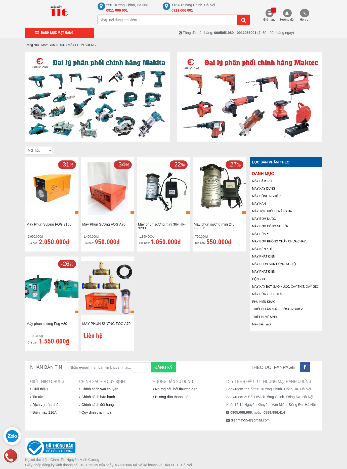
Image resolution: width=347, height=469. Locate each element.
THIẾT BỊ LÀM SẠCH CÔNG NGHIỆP (277, 309)
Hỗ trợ (304, 19)
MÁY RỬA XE (261, 234)
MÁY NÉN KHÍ (262, 249)
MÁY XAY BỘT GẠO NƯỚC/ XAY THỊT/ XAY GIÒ (285, 286)
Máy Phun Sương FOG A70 (103, 224)
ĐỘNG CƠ (259, 279)
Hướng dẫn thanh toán (172, 397)
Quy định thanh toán (96, 412)
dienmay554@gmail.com (250, 420)
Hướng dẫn (287, 19)
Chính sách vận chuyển (98, 389)
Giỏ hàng (269, 14)
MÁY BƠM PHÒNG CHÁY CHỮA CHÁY (279, 241)
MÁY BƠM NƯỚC (264, 219)
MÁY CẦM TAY (262, 181)
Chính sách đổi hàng (96, 405)
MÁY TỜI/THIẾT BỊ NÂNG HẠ (272, 211)
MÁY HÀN (259, 203)
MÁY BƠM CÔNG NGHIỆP (270, 226)
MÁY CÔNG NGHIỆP (266, 196)
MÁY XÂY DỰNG (263, 188)
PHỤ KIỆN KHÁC (264, 302)
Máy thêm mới (261, 324)
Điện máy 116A (43, 412)
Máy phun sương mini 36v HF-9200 (162, 226)
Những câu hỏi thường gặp (175, 389)
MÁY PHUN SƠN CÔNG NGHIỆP (274, 264)
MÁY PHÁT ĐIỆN (263, 256)
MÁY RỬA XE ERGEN (267, 294)
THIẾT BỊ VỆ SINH (264, 317)
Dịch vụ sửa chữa (45, 405)
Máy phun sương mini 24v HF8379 (214, 226)
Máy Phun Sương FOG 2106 (48, 224)
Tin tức (36, 397)
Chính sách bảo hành (97, 397)
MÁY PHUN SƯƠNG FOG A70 (106, 324)
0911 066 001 (117, 10)
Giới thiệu (39, 389)
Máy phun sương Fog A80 (46, 324)
